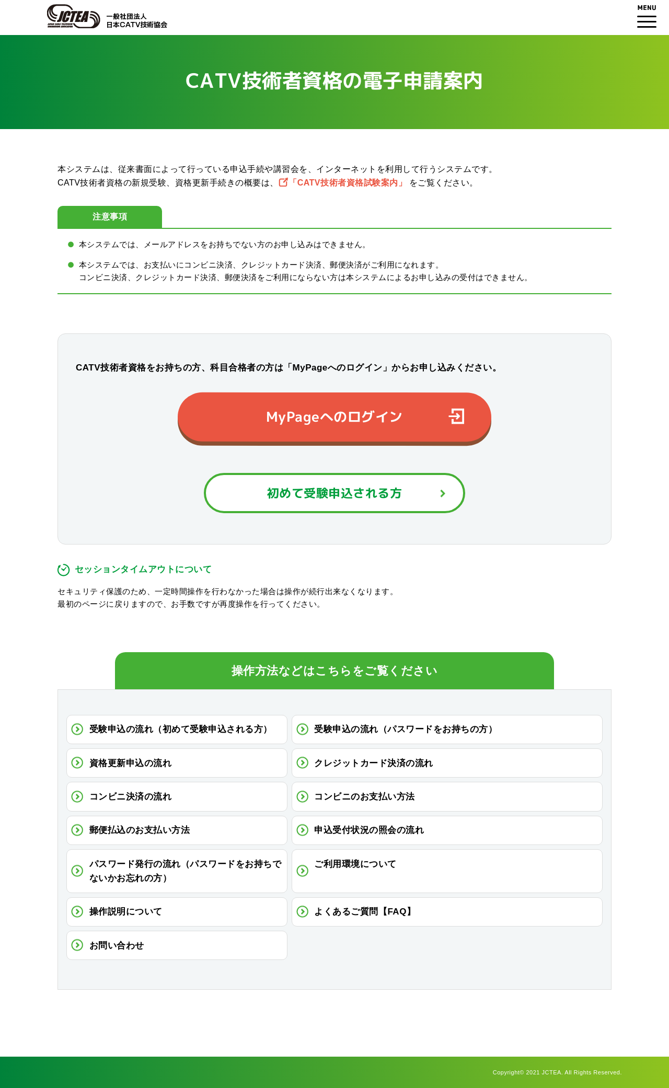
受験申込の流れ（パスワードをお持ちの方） (405, 729)
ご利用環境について (355, 864)
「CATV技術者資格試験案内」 (348, 182)
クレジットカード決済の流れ (373, 763)
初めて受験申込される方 (334, 492)
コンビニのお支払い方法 (364, 797)
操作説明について (126, 912)
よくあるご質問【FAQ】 (365, 912)
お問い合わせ (116, 946)
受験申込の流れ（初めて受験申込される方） (180, 729)
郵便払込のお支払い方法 (139, 830)
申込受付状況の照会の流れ (369, 830)
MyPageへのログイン (334, 416)
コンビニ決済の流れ (130, 797)
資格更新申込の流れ (130, 763)
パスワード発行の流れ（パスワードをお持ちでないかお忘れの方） (185, 871)
